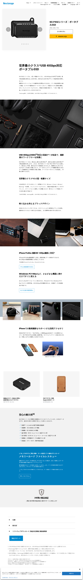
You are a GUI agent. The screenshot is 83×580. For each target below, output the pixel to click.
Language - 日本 (74, 4)
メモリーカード (37, 3)
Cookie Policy (5, 577)
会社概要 (64, 4)
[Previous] (8, 29)
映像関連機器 (54, 3)
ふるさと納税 (56, 4)
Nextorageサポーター (45, 4)
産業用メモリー (71, 3)
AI (77, 3)
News (27, 3)
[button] (80, 569)
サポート (63, 3)
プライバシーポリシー (13, 577)
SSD (46, 3)
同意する (71, 573)
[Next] (40, 29)
